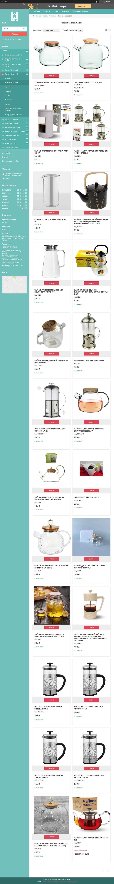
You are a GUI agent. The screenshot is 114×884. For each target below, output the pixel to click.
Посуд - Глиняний (11, 119)
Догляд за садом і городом (15, 131)
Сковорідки (8, 100)
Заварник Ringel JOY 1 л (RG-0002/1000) (51, 82)
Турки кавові (9, 87)
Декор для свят (10, 143)
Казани (7, 95)
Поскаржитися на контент (50, 882)
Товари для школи (11, 147)
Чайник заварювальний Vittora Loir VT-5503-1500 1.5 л (89, 430)
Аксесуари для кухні (12, 123)
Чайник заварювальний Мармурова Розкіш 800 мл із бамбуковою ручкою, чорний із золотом (91, 221)
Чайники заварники (11, 82)
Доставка (6, 153)
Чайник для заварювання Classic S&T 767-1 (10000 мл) (90, 567)
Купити (51, 75)
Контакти (65, 11)
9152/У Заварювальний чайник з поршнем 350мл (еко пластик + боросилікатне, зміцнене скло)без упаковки (90, 637)
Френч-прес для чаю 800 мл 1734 (89, 360)
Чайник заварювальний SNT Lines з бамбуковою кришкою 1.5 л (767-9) (50, 845)
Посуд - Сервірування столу (13, 65)
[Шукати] (24, 29)
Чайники (8, 78)
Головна (37, 11)
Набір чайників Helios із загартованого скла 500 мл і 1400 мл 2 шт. (91, 292)
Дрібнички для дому (12, 127)
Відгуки (5, 157)
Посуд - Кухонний (11, 74)
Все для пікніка (10, 139)
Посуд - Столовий (11, 70)
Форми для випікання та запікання (13, 109)
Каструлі (8, 91)
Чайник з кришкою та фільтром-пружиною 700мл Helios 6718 (49, 498)
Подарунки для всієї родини (12, 59)
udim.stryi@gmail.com (10, 256)
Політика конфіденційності (68, 882)
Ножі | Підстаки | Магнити (13, 115)
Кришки (7, 104)
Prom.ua (67, 879)
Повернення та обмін (10, 161)
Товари (5, 51)
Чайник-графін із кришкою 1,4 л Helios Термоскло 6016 (48, 291)
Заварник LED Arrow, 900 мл (87, 497)
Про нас (56, 11)
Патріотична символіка (13, 55)
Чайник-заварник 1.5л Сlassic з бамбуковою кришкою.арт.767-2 (49, 635)
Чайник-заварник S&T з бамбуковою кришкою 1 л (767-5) (51, 567)
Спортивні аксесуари (12, 135)
